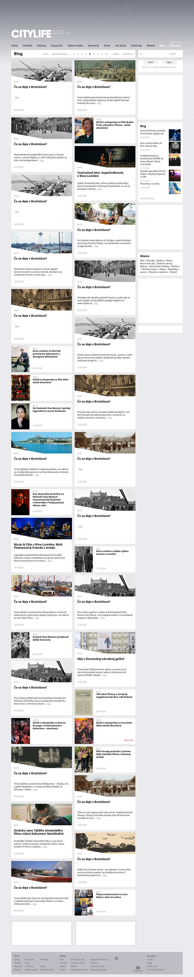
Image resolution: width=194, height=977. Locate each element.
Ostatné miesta (149, 269)
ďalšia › (116, 53)
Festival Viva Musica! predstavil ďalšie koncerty (51, 638)
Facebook (116, 958)
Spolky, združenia (79, 969)
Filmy (14, 45)
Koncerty (93, 45)
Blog (162, 45)
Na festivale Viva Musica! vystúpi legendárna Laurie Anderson (51, 409)
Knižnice (175, 266)
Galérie (160, 260)
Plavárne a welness (158, 271)
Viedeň (173, 271)
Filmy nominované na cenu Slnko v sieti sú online (112, 896)
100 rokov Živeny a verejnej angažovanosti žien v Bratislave (114, 695)
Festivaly (136, 45)
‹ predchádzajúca (59, 53)
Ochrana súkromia (155, 969)
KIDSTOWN (128, 740)
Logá (149, 962)
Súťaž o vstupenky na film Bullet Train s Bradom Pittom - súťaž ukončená (115, 124)
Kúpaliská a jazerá (98, 969)
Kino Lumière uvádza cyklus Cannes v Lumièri (112, 552)
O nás (150, 959)
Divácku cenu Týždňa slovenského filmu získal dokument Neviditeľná (39, 832)
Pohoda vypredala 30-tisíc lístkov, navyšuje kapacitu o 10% (153, 173)
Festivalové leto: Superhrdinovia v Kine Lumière (100, 174)
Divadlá (27, 45)
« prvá (45, 53)
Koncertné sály (147, 263)
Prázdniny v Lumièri (150, 183)
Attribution (152, 966)
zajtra (169, 62)
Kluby (169, 260)
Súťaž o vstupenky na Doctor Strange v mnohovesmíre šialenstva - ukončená (49, 725)
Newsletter (138, 970)
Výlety (162, 269)
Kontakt (151, 956)
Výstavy (41, 45)
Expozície (57, 45)
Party (107, 45)
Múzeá (143, 266)
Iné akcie (120, 45)
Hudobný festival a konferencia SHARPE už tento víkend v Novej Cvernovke (151, 160)
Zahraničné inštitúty (159, 266)
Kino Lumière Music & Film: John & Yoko (151, 144)
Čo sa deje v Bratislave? (30, 87)
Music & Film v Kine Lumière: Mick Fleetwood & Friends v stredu (38, 546)
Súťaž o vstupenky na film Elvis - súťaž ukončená (51, 381)
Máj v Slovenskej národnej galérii (100, 659)
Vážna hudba (75, 45)
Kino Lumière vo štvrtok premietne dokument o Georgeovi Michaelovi (47, 353)
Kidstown (175, 45)
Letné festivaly (46, 969)
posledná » (128, 53)
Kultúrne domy (164, 263)
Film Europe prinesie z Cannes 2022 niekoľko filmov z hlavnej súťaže (113, 754)
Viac (17, 97)
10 (106, 53)
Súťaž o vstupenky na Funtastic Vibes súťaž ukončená (114, 724)
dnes (150, 62)
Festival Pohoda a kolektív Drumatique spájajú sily (153, 132)
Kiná (142, 260)
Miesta (151, 45)
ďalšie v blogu (147, 198)
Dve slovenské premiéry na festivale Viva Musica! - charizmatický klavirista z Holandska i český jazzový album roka (48, 499)
